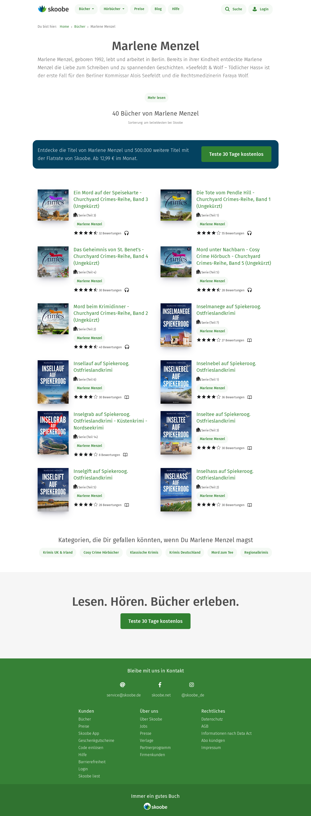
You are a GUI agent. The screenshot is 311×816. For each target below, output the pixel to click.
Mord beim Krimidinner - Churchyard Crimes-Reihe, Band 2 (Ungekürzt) (111, 313)
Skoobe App (88, 733)
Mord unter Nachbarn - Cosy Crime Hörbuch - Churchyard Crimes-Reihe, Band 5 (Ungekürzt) (233, 256)
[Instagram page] (193, 689)
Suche (233, 8)
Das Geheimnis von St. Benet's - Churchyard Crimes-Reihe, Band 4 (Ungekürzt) (111, 256)
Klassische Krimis (144, 552)
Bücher (85, 9)
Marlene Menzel (89, 224)
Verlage (146, 740)
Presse (145, 733)
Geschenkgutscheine (96, 740)
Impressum (211, 747)
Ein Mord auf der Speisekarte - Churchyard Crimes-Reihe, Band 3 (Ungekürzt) (111, 199)
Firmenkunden (152, 754)
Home (64, 27)
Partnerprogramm (155, 747)
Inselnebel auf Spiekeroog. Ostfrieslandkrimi (226, 367)
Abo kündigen (213, 740)
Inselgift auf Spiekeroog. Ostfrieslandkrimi (101, 474)
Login (260, 8)
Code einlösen (90, 747)
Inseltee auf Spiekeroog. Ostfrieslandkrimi (223, 417)
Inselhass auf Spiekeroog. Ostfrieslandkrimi (224, 474)
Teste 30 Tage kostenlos (236, 154)
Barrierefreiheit (91, 762)
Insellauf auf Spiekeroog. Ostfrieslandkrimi (101, 367)
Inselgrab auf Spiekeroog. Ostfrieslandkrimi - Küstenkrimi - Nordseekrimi (110, 421)
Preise (139, 9)
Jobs (143, 726)
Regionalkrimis (256, 552)
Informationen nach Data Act (226, 733)
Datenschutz (212, 719)
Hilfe (175, 9)
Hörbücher (112, 9)
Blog (158, 9)
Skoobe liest (89, 776)
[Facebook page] (161, 689)
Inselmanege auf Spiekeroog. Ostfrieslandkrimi (228, 310)
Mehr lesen (156, 98)
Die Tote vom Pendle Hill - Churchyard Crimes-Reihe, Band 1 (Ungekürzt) (233, 199)
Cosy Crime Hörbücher (101, 552)
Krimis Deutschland (184, 552)
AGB (204, 726)
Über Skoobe (151, 719)
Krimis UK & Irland (58, 552)
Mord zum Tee (222, 552)
